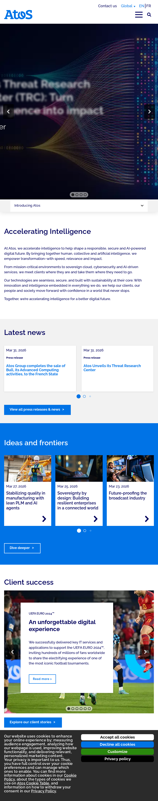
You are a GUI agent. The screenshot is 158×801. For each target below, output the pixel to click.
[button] (8, 111)
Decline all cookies (117, 744)
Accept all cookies (117, 737)
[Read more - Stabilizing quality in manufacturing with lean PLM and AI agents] (44, 519)
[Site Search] (149, 14)
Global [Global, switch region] (126, 6)
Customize (117, 751)
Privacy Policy (43, 791)
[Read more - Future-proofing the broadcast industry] (147, 519)
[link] (40, 369)
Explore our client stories (30, 722)
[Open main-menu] (139, 14)
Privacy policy (118, 758)
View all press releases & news (35, 409)
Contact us (107, 6)
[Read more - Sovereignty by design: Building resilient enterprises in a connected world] (96, 519)
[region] (79, 111)
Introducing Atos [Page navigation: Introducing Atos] (27, 205)
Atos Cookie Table (33, 783)
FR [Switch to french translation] (148, 6)
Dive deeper (20, 548)
